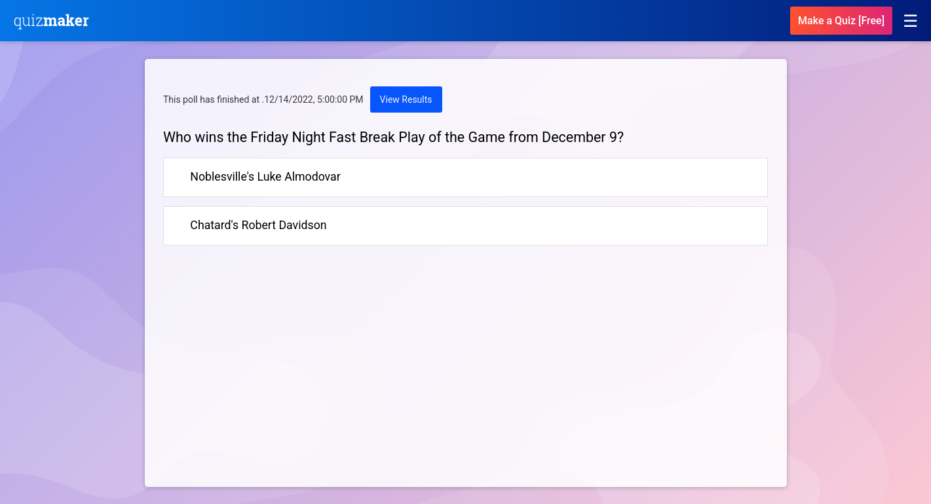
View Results (406, 99)
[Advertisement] (273, 376)
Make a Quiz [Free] (841, 20)
